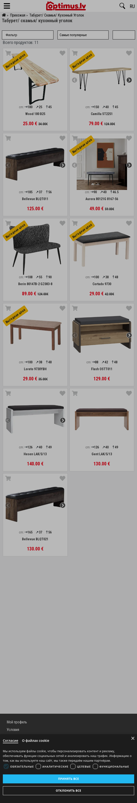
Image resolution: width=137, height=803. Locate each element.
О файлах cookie (35, 740)
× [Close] (133, 738)
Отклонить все (68, 791)
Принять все (68, 779)
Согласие (10, 740)
